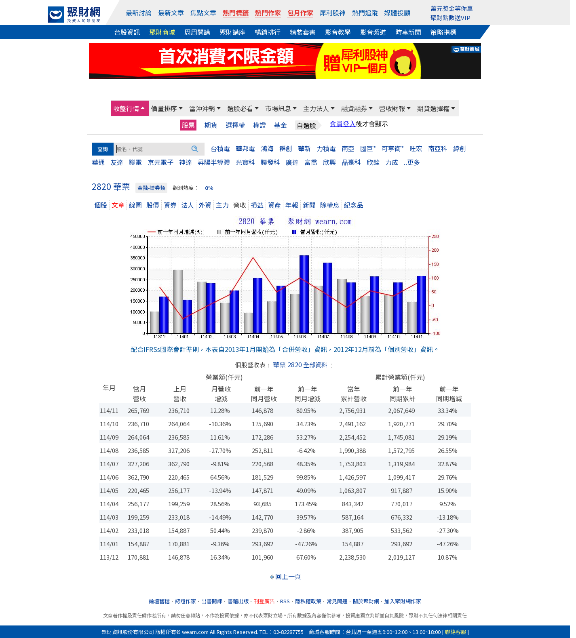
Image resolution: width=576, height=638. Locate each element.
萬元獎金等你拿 (451, 8)
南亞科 (437, 148)
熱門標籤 (236, 12)
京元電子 (160, 162)
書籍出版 (238, 601)
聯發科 (270, 162)
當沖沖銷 (202, 108)
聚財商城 (162, 32)
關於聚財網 (366, 601)
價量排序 (164, 108)
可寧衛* (393, 148)
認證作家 (185, 601)
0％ (209, 188)
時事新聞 (408, 32)
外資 (204, 205)
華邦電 (245, 148)
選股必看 (240, 108)
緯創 (459, 148)
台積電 (220, 148)
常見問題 (337, 601)
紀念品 (353, 205)
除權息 (330, 205)
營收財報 (392, 108)
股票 (188, 125)
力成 (391, 162)
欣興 (329, 162)
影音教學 (338, 32)
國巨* (368, 148)
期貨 (211, 125)
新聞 (309, 205)
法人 (187, 205)
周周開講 (197, 32)
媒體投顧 (397, 12)
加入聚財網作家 (402, 601)
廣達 (292, 162)
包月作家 (300, 12)
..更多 (412, 162)
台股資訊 (127, 32)
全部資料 (315, 364)
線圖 (135, 205)
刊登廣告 (264, 601)
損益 (257, 205)
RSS (285, 601)
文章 (118, 205)
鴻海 (267, 148)
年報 (291, 205)
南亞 (348, 148)
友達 (116, 162)
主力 (222, 205)
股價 (152, 205)
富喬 (310, 162)
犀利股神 (333, 12)
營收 (239, 205)
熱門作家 (268, 12)
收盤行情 (126, 108)
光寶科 (245, 162)
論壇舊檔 (159, 601)
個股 (100, 205)
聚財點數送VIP (450, 17)
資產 (274, 205)
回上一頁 (288, 576)
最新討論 (139, 12)
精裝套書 (303, 32)
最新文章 (171, 12)
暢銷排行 (268, 32)
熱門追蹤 (365, 12)
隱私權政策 (308, 601)
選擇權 (235, 125)
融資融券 (354, 108)
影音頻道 (373, 32)
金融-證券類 (151, 188)
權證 (259, 125)
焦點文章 (203, 12)
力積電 (326, 148)
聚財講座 (232, 32)
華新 (304, 148)
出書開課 (211, 601)
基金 (280, 125)
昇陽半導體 (214, 162)
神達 (185, 162)
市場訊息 (278, 108)
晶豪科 (351, 162)
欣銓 (373, 162)
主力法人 (316, 108)
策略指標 (443, 32)
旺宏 (415, 148)
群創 (285, 148)
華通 (98, 162)
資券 (170, 205)
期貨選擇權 (433, 108)
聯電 (135, 162)
